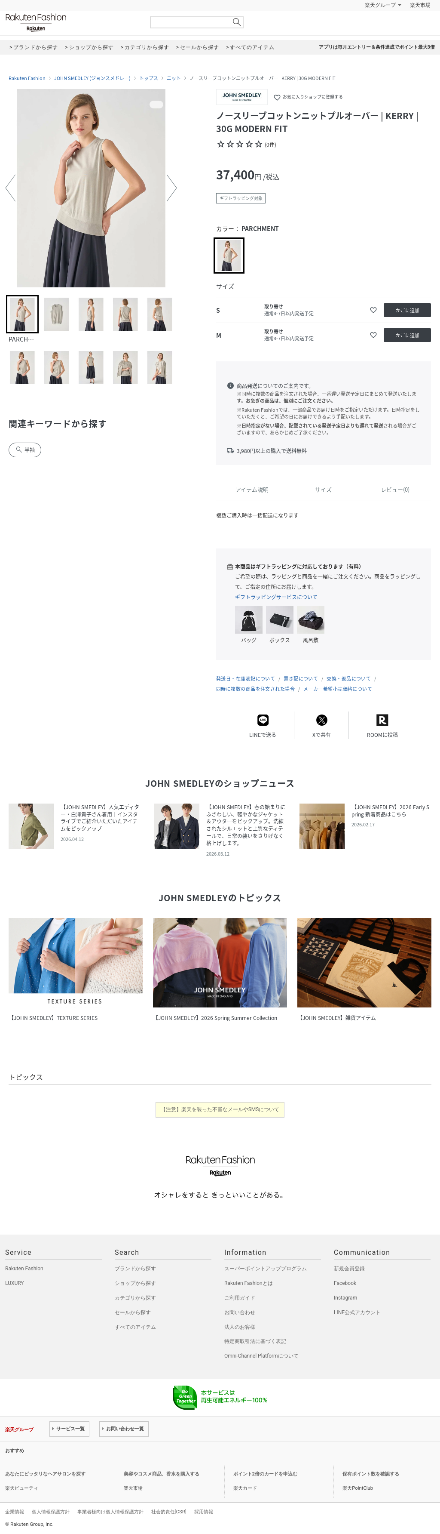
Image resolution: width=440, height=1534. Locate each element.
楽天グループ (380, 5)
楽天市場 (420, 5)
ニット (174, 78)
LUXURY (14, 1283)
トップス (148, 78)
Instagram (345, 1298)
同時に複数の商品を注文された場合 (255, 689)
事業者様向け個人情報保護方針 (110, 1512)
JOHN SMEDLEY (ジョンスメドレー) (92, 78)
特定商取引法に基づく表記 (255, 1341)
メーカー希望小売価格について (337, 689)
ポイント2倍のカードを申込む (265, 1474)
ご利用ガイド (239, 1298)
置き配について (301, 678)
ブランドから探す (135, 1269)
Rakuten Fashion (71, 22)
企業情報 (14, 1512)
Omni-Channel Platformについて (261, 1356)
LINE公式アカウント (357, 1312)
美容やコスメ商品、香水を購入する (161, 1474)
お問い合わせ (239, 1312)
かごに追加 (407, 310)
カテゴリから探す (135, 1298)
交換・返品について (349, 678)
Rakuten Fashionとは (248, 1283)
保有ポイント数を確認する (370, 1474)
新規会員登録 (349, 1269)
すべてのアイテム (135, 1327)
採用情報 (203, 1512)
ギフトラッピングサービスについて (276, 597)
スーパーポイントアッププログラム (265, 1269)
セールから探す (133, 1312)
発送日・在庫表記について (245, 678)
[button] (10, 188)
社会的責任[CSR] (168, 1512)
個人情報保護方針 (51, 1512)
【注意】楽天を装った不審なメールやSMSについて (220, 1109)
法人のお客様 (239, 1327)
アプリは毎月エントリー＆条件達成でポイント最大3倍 (377, 47)
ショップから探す (135, 1283)
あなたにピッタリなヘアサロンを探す (45, 1474)
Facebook (345, 1283)
